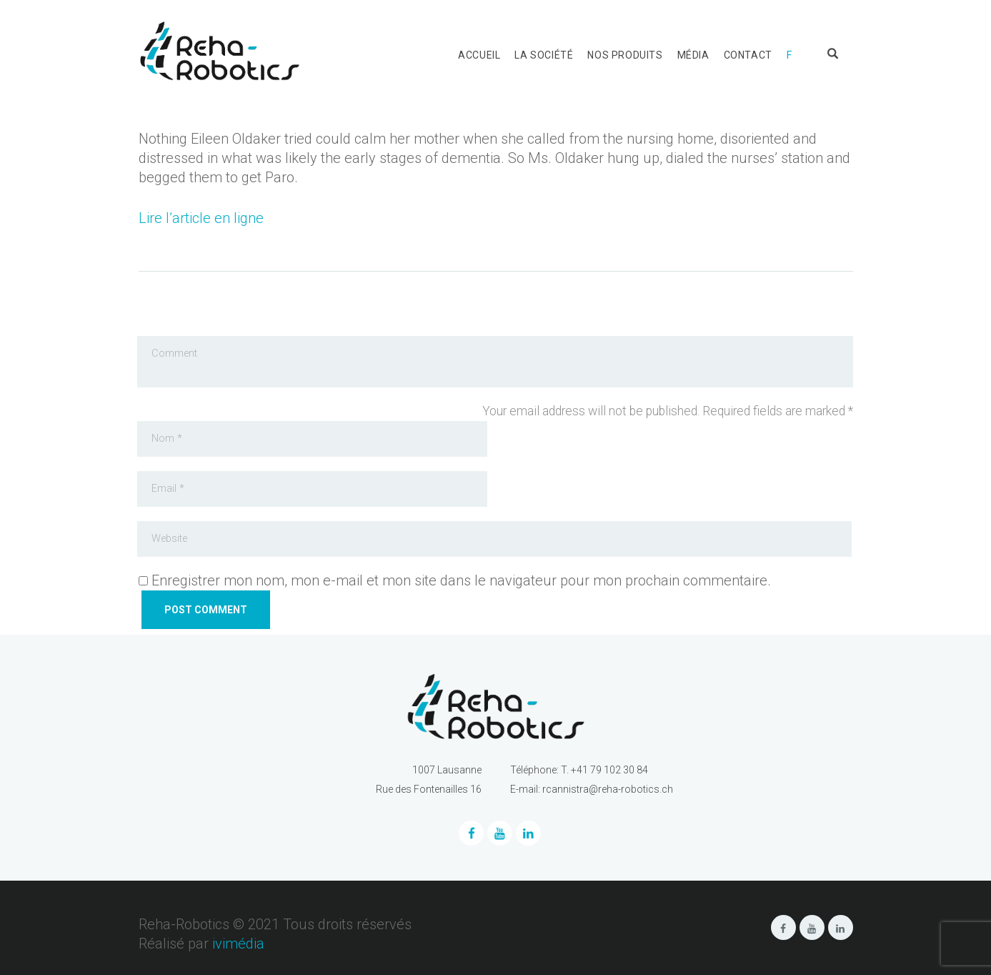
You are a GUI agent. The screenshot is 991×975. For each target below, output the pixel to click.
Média (693, 55)
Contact (748, 55)
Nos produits (624, 55)
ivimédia (238, 943)
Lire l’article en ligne (201, 218)
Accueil (479, 55)
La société (543, 55)
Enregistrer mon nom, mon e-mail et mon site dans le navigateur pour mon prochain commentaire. (461, 580)
